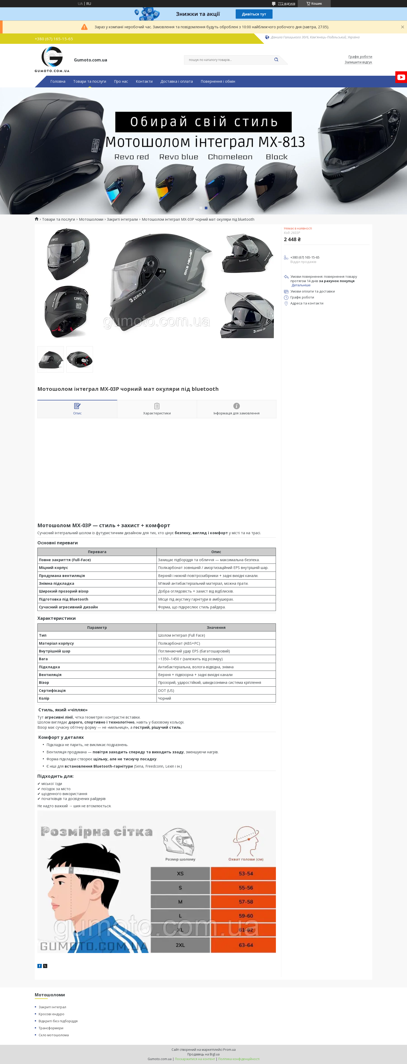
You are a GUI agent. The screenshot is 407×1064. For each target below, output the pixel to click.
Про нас (121, 81)
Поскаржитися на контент (195, 1059)
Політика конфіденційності (239, 1059)
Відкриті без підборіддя (58, 1021)
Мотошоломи (91, 219)
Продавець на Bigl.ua (203, 1054)
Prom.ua (229, 1049)
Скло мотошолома (54, 1035)
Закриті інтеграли (122, 219)
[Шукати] (276, 60)
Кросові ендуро (51, 1014)
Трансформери (51, 1028)
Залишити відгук (358, 62)
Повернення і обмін (218, 81)
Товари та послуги (89, 81)
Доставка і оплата (176, 81)
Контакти (144, 81)
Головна (57, 81)
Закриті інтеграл (52, 1007)
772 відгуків (286, 3)
